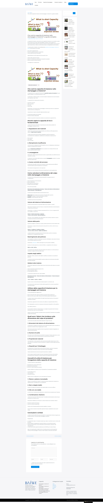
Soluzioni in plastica (59, 2)
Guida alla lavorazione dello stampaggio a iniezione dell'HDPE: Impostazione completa (70, 86)
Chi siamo (40, 2)
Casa (36, 2)
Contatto (36, 5)
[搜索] (74, 13)
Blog (65, 2)
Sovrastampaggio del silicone (44, 492)
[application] (52, 2)
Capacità (54, 486)
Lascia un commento (40, 38)
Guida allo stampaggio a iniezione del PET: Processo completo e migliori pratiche (70, 22)
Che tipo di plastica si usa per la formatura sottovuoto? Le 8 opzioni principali (70, 70)
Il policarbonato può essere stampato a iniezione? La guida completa (69, 56)
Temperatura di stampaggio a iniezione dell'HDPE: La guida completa (69, 78)
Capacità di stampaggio (48, 2)
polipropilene (34, 242)
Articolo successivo (58, 436)
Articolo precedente (30, 436)
